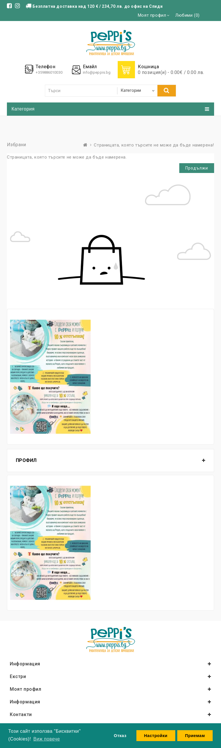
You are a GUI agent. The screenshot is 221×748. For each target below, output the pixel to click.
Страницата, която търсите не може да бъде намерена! (154, 145)
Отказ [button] (120, 735)
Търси (166, 90)
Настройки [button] (155, 735)
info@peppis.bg (96, 72)
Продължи (196, 168)
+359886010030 (49, 72)
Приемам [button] (195, 735)
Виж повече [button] (46, 738)
